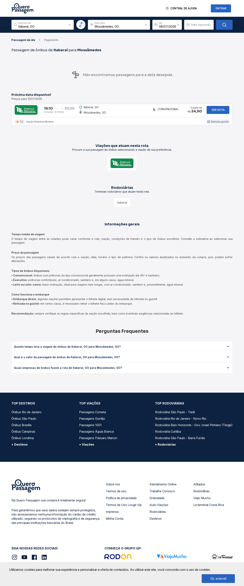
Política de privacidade (121, 502)
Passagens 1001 (90, 429)
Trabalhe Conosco (162, 495)
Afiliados (199, 488)
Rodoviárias (157, 515)
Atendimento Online (163, 488)
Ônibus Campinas (23, 435)
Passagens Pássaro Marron (98, 442)
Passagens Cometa (92, 416)
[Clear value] (178, 24)
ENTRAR (221, 8)
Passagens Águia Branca (96, 435)
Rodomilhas (201, 495)
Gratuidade (157, 502)
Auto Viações (158, 509)
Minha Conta (114, 522)
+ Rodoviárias (165, 448)
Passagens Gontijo (92, 422)
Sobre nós (113, 488)
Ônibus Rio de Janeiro (26, 416)
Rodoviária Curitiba (168, 435)
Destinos (155, 522)
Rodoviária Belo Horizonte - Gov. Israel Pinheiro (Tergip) (194, 429)
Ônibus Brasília (21, 429)
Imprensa (112, 515)
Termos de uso (116, 495)
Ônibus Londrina (22, 442)
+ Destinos (19, 448)
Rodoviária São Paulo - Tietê (175, 416)
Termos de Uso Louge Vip (124, 509)
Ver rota (218, 111)
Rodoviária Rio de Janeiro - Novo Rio (180, 422)
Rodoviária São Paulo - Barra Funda (180, 442)
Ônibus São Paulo (23, 422)
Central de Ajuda (183, 8)
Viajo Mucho (202, 502)
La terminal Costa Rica (208, 509)
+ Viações (86, 448)
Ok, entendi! (218, 578)
